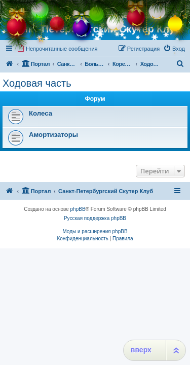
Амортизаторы (53, 134)
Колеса (40, 113)
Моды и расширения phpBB (94, 231)
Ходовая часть (37, 83)
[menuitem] (57, 49)
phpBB (78, 209)
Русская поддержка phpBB (95, 218)
